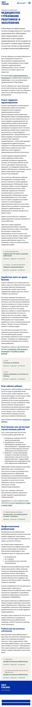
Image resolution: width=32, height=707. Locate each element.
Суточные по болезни (11, 363)
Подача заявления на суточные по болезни (15, 375)
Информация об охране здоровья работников (15, 255)
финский (6, 259)
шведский (13, 259)
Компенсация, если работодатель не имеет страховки (15, 515)
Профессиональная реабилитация (15, 661)
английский (21, 259)
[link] (5, 3)
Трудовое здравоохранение (13, 267)
